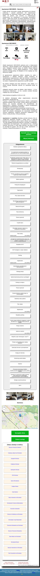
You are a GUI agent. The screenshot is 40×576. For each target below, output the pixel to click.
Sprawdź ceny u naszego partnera (28, 133)
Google (18, 570)
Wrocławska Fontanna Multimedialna (15, 503)
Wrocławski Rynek (15, 542)
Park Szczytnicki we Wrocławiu (14, 553)
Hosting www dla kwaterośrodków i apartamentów (23, 563)
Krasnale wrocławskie (14, 508)
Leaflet (28, 428)
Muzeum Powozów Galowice (15, 447)
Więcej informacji (28, 138)
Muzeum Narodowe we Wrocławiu (15, 547)
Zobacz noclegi (20, 439)
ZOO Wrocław (15, 475)
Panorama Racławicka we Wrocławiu (15, 525)
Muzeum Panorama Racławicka (15, 531)
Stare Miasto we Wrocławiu (15, 536)
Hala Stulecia (15, 492)
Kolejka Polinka (15, 486)
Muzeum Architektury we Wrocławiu (14, 514)
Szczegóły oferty (20, 433)
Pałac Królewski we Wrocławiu (15, 497)
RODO (33, 572)
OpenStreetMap (34, 428)
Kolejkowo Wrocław (15, 464)
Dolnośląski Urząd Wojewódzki (14, 519)
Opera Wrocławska (15, 480)
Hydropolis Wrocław (15, 469)
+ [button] (4, 407)
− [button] (4, 410)
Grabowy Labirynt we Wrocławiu (15, 453)
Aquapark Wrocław (15, 458)
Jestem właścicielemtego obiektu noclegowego (8, 563)
